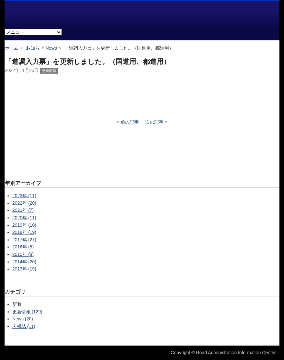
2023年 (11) (24, 195)
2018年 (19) (24, 232)
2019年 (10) (24, 225)
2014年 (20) (24, 261)
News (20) (22, 318)
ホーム (12, 48)
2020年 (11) (24, 217)
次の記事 (154, 122)
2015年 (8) (23, 254)
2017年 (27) (24, 239)
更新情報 (49, 71)
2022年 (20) (24, 203)
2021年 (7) (23, 210)
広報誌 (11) (23, 326)
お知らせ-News (41, 48)
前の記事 (130, 122)
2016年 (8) (23, 246)
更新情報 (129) (27, 311)
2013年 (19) (24, 268)
